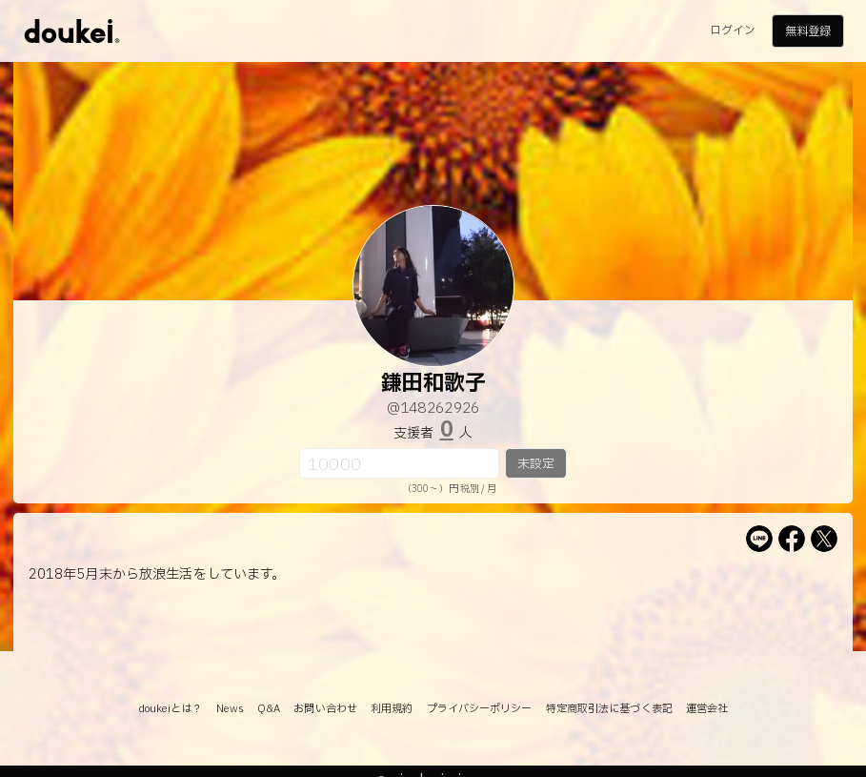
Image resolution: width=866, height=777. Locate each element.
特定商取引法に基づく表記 (609, 709)
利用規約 (392, 709)
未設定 (535, 464)
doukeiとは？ (170, 709)
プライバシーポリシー (480, 709)
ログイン (732, 30)
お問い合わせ (325, 709)
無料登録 (808, 31)
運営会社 (707, 709)
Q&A (268, 709)
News (230, 709)
